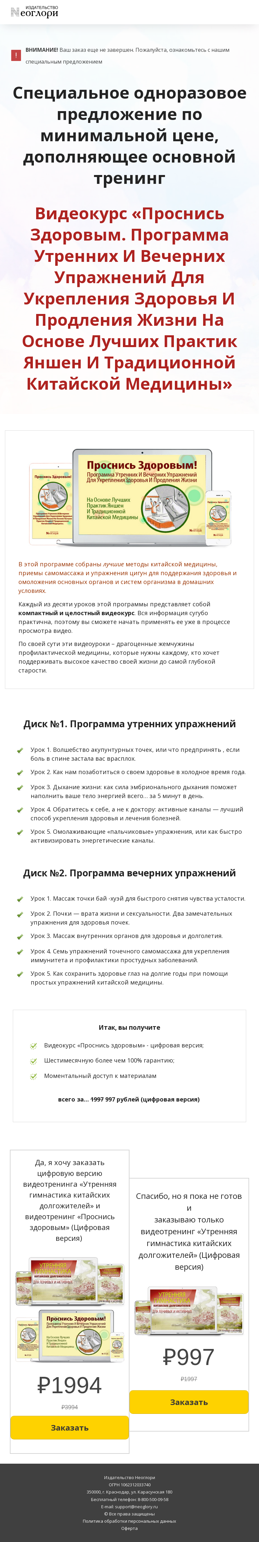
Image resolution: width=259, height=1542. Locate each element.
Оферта (129, 1528)
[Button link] (70, 1427)
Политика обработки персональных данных (129, 1521)
